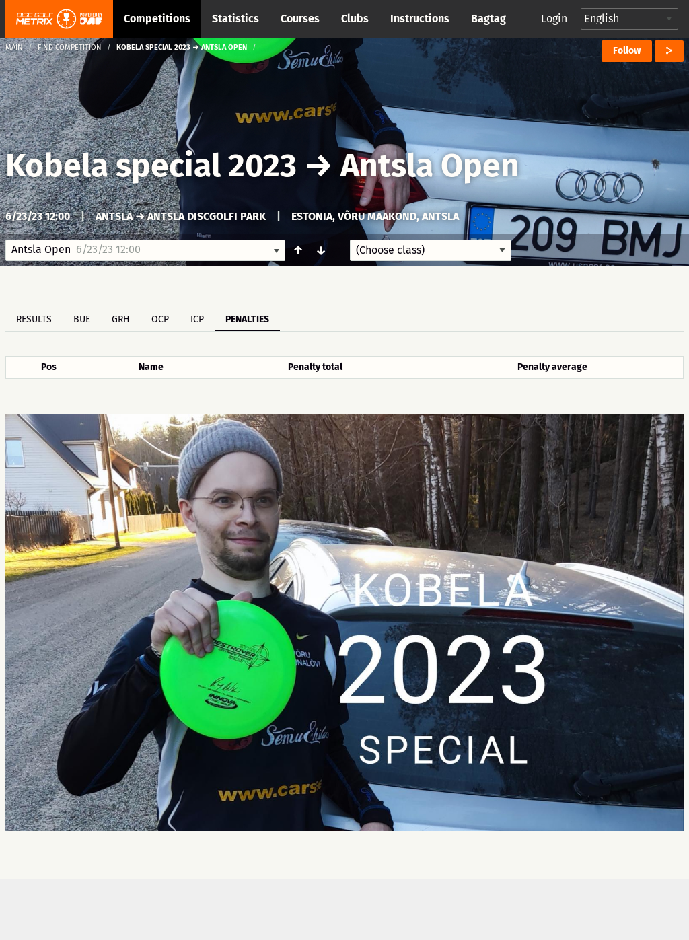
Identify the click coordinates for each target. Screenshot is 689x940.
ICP (197, 319)
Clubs (355, 18)
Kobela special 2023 (151, 165)
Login (554, 18)
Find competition (70, 47)
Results (34, 319)
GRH (121, 319)
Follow (627, 51)
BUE (81, 319)
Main (14, 47)
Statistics (235, 18)
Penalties (247, 319)
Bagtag (488, 18)
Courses (300, 18)
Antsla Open (429, 165)
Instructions (419, 18)
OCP (160, 319)
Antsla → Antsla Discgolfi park (181, 216)
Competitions (157, 18)
